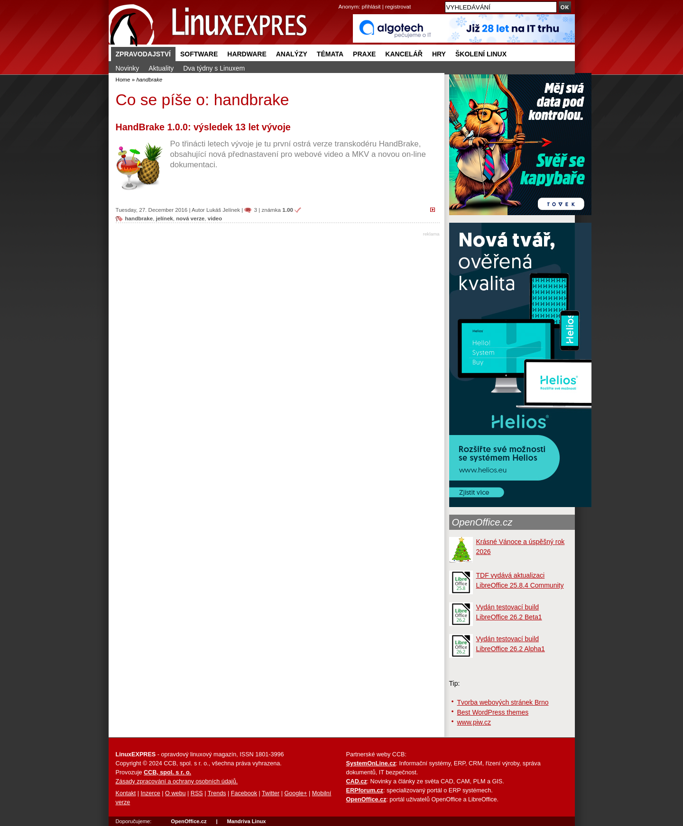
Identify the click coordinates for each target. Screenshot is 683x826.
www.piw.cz (474, 722)
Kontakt (126, 793)
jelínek (164, 218)
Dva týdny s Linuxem (214, 68)
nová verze (190, 218)
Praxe (364, 54)
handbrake (139, 218)
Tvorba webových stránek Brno (503, 702)
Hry (439, 54)
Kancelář (404, 54)
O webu (175, 793)
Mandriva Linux (246, 821)
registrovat (398, 6)
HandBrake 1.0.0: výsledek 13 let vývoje (203, 127)
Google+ (295, 793)
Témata (330, 54)
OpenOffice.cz (482, 522)
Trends (217, 793)
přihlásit (371, 6)
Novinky (127, 68)
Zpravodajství (143, 54)
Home (123, 79)
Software (199, 54)
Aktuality (161, 68)
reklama (431, 233)
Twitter (270, 793)
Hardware (246, 54)
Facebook (244, 793)
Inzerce (150, 793)
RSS (197, 793)
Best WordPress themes (493, 712)
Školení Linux (481, 54)
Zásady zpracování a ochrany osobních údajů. (177, 781)
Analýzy (291, 54)
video (215, 218)
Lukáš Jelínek (223, 210)
